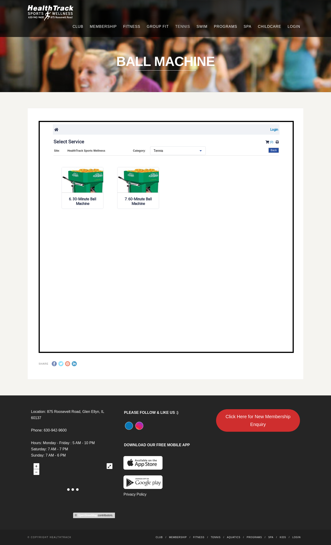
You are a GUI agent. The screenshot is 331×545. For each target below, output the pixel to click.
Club (78, 26)
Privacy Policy (134, 494)
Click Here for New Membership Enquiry (257, 420)
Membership (103, 26)
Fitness (131, 26)
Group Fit (158, 26)
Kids (283, 537)
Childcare (269, 26)
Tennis (182, 26)
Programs (225, 26)
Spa (247, 26)
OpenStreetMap (87, 515)
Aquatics (233, 537)
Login (294, 26)
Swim (202, 26)
